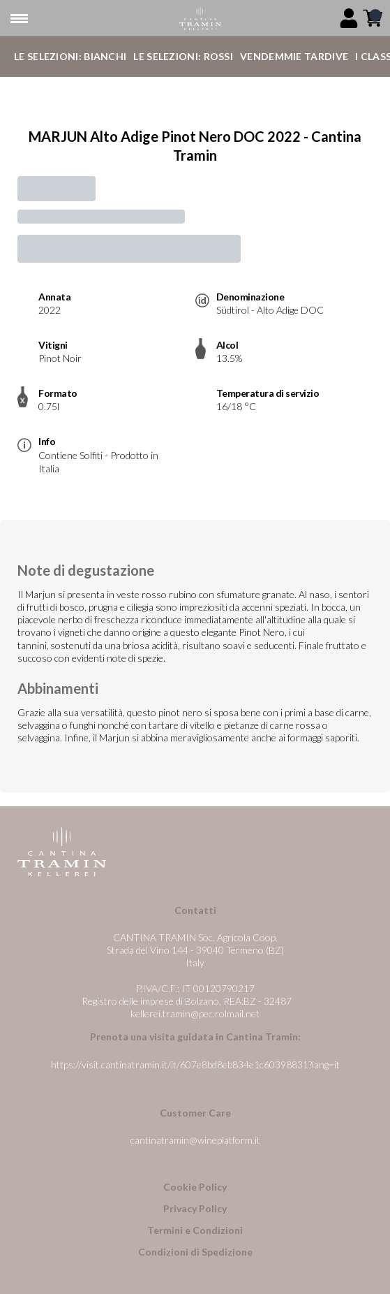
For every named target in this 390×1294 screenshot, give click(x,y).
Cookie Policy (195, 1187)
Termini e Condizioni (195, 1230)
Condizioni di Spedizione (195, 1252)
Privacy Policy (195, 1208)
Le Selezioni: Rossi (183, 56)
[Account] (349, 18)
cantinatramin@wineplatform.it (195, 1140)
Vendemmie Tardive (294, 56)
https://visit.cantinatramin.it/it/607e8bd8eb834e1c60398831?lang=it (195, 1064)
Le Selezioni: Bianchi (70, 56)
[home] (200, 18)
